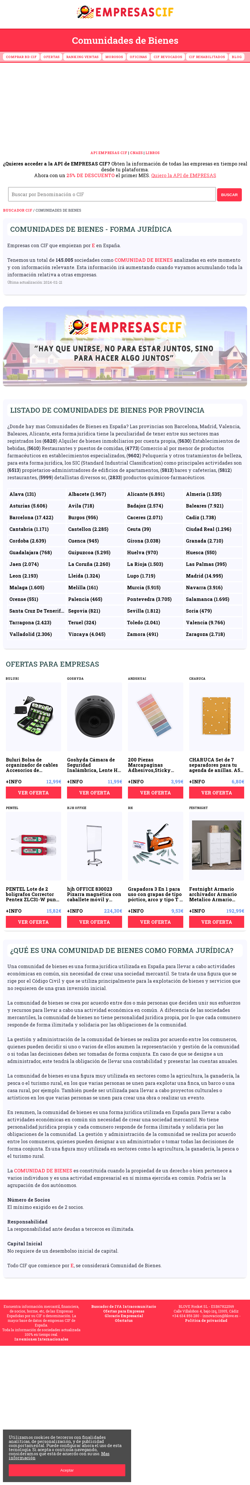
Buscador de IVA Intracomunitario (123, 1306)
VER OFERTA (33, 792)
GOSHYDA (75, 679)
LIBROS (152, 152)
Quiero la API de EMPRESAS (183, 175)
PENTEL (12, 808)
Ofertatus (124, 1320)
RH (130, 808)
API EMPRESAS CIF (108, 152)
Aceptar (67, 1470)
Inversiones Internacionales (41, 1339)
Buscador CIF (17, 210)
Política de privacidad (206, 1320)
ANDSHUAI (137, 679)
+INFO (14, 781)
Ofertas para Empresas (123, 1311)
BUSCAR (229, 195)
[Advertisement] (125, 106)
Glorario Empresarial (124, 1315)
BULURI (12, 679)
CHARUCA (197, 679)
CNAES (136, 152)
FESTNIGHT (198, 808)
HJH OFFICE (76, 808)
